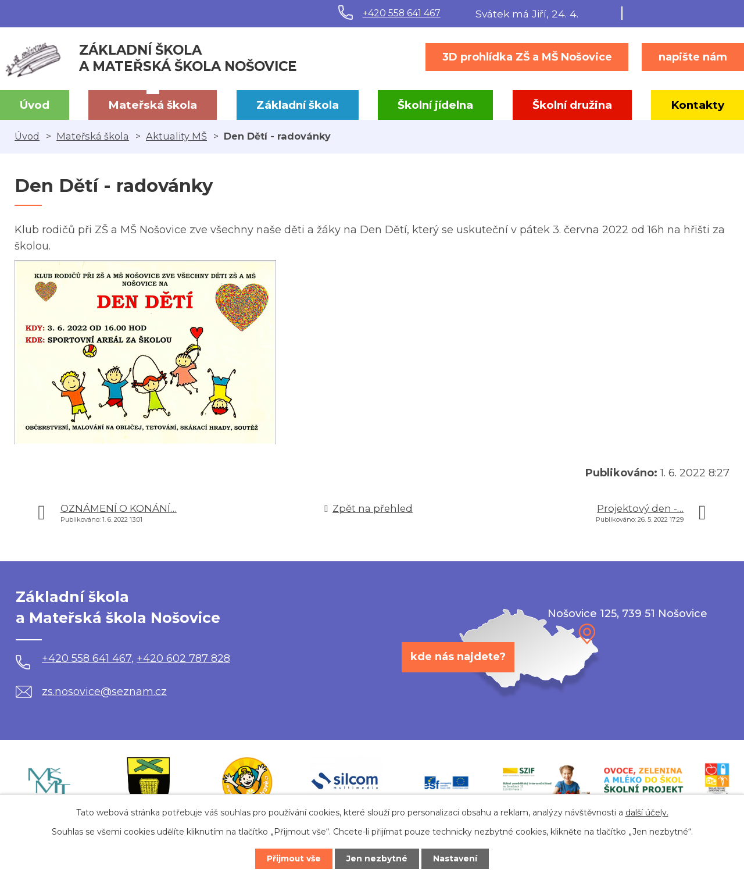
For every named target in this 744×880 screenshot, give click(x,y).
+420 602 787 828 (183, 658)
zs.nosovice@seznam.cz (91, 691)
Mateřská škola (152, 105)
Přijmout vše (293, 858)
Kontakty (697, 105)
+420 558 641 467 (402, 13)
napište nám (693, 57)
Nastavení (457, 858)
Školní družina (572, 105)
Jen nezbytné (377, 858)
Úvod (34, 105)
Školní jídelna (435, 105)
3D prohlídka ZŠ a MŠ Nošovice (527, 57)
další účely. (646, 812)
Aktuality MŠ (176, 136)
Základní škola (297, 105)
